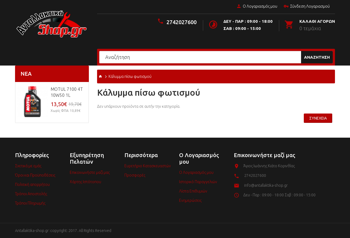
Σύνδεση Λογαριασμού (306, 6)
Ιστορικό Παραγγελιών (198, 182)
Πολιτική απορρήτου (32, 184)
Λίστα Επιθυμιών (193, 191)
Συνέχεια (318, 118)
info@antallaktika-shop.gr (266, 185)
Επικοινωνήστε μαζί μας (90, 172)
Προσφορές (134, 175)
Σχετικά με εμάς (28, 166)
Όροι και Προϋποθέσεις (35, 175)
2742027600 (182, 22)
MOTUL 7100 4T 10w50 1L (67, 92)
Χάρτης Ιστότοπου (85, 182)
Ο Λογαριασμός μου (256, 6)
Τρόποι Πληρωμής (30, 203)
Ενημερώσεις (190, 200)
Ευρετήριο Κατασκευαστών (147, 166)
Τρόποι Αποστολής (31, 194)
